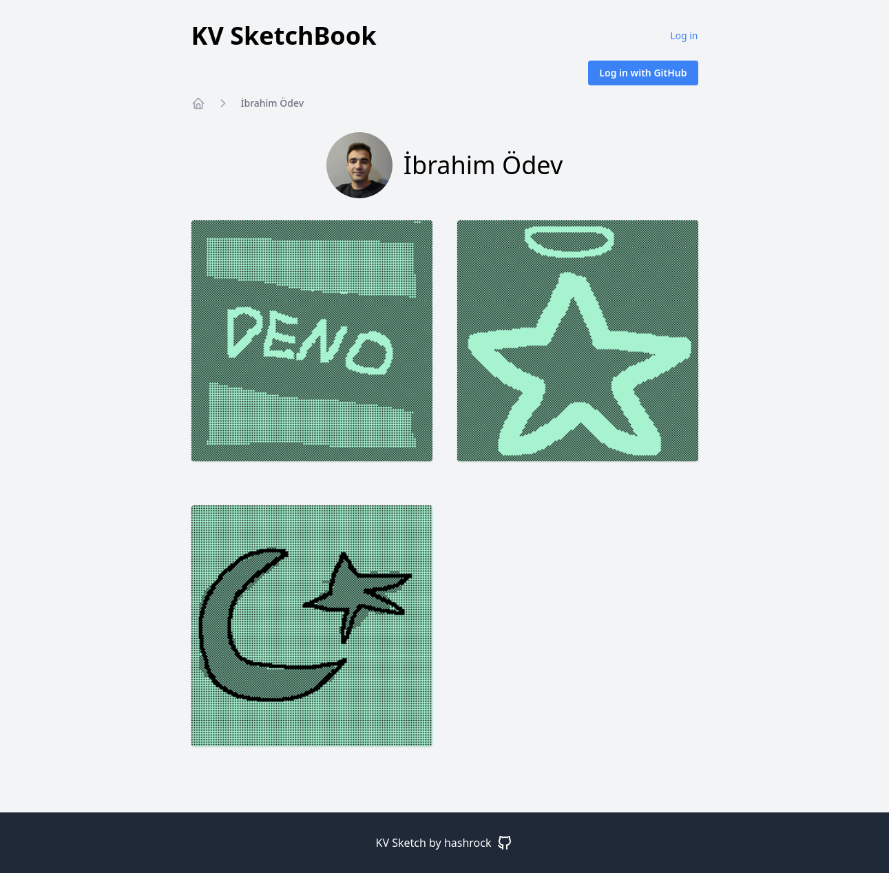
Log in (684, 35)
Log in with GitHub (643, 72)
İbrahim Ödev (272, 102)
